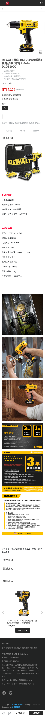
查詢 (3, 648)
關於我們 (9, 648)
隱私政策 (33, 648)
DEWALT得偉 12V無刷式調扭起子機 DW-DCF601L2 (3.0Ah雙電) (22, 621)
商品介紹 (9, 131)
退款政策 (25, 648)
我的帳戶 (17, 648)
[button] (41, 612)
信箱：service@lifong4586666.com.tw (17, 680)
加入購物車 (20, 713)
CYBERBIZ (16, 707)
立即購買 (36, 713)
